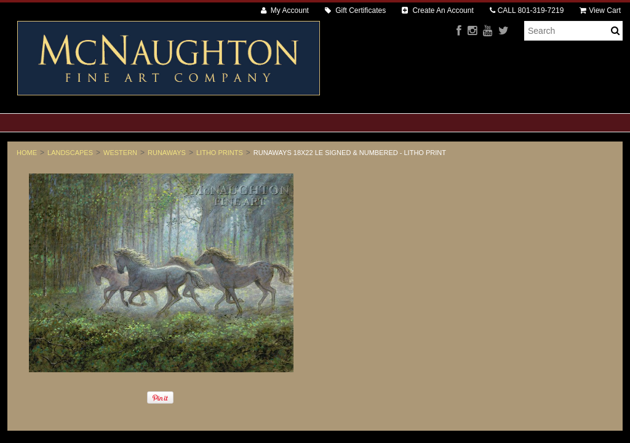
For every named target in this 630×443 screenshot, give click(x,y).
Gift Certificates (355, 10)
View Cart (600, 10)
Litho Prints (219, 152)
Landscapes (70, 152)
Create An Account (438, 10)
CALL (527, 10)
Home (27, 152)
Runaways (167, 152)
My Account (285, 10)
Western (120, 152)
